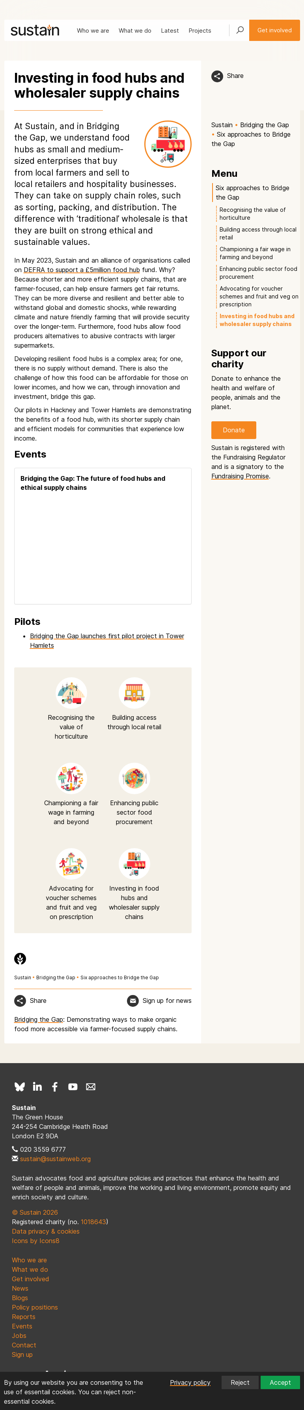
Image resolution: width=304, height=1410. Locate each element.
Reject (240, 1382)
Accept (280, 1382)
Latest (170, 30)
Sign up (22, 1354)
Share (235, 76)
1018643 (93, 1222)
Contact (24, 1345)
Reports (23, 1317)
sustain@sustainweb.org (55, 1159)
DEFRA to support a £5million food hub (82, 270)
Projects (199, 30)
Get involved (274, 30)
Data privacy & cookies (46, 1231)
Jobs (19, 1336)
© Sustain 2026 (35, 1212)
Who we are (93, 30)
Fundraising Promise (240, 476)
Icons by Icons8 (36, 1241)
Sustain (22, 977)
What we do (135, 30)
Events (22, 1326)
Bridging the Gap (55, 977)
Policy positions (35, 1307)
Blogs (20, 1298)
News (20, 1288)
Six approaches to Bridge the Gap (119, 977)
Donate (234, 430)
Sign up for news (167, 1000)
